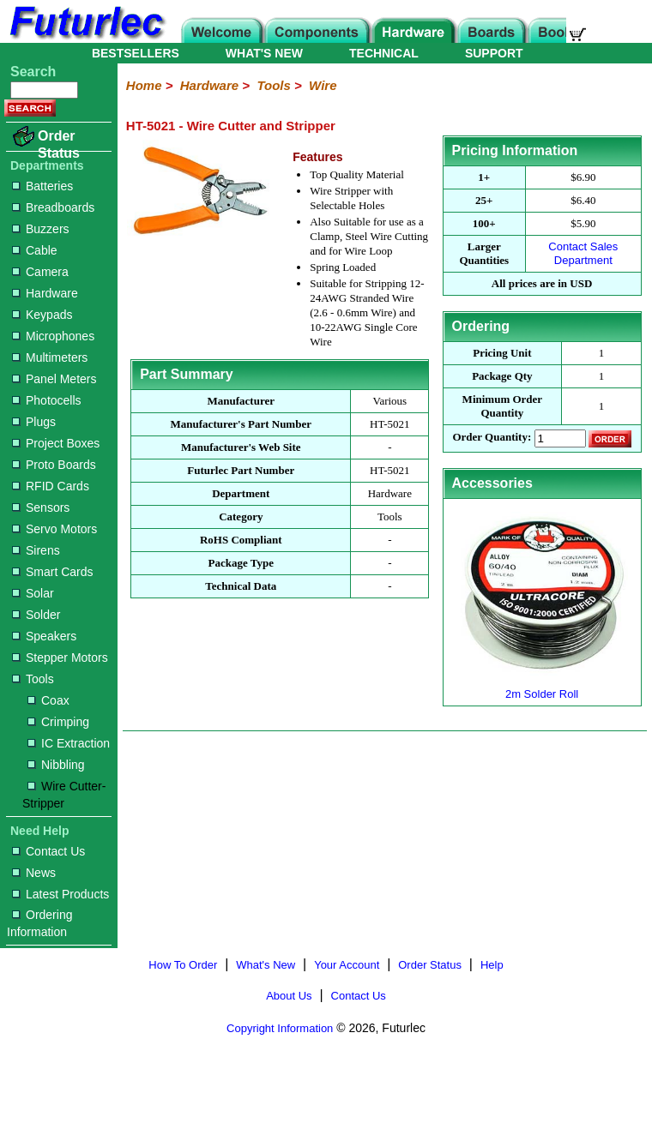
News (34, 873)
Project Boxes (56, 443)
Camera (40, 272)
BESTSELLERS (135, 53)
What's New (265, 964)
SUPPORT (494, 53)
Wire (322, 85)
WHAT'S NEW (264, 53)
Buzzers (40, 229)
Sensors (40, 507)
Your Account (346, 964)
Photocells (47, 400)
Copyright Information (279, 1028)
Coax (48, 700)
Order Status (59, 144)
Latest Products (60, 894)
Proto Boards (54, 464)
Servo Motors (54, 529)
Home (144, 85)
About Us (288, 995)
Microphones (53, 336)
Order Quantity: (491, 437)
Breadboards (53, 207)
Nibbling (56, 765)
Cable (34, 250)
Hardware (45, 293)
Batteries (42, 186)
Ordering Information (39, 923)
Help (492, 964)
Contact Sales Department (583, 253)
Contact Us (48, 851)
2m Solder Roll (542, 687)
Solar (33, 593)
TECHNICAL (384, 53)
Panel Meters (54, 379)
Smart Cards (53, 572)
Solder (36, 615)
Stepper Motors (60, 657)
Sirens (36, 550)
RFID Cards (50, 486)
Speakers (44, 636)
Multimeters (50, 357)
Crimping (58, 722)
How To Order (182, 964)
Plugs (34, 422)
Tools (33, 679)
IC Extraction (68, 743)
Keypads (42, 314)
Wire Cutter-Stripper (64, 794)
